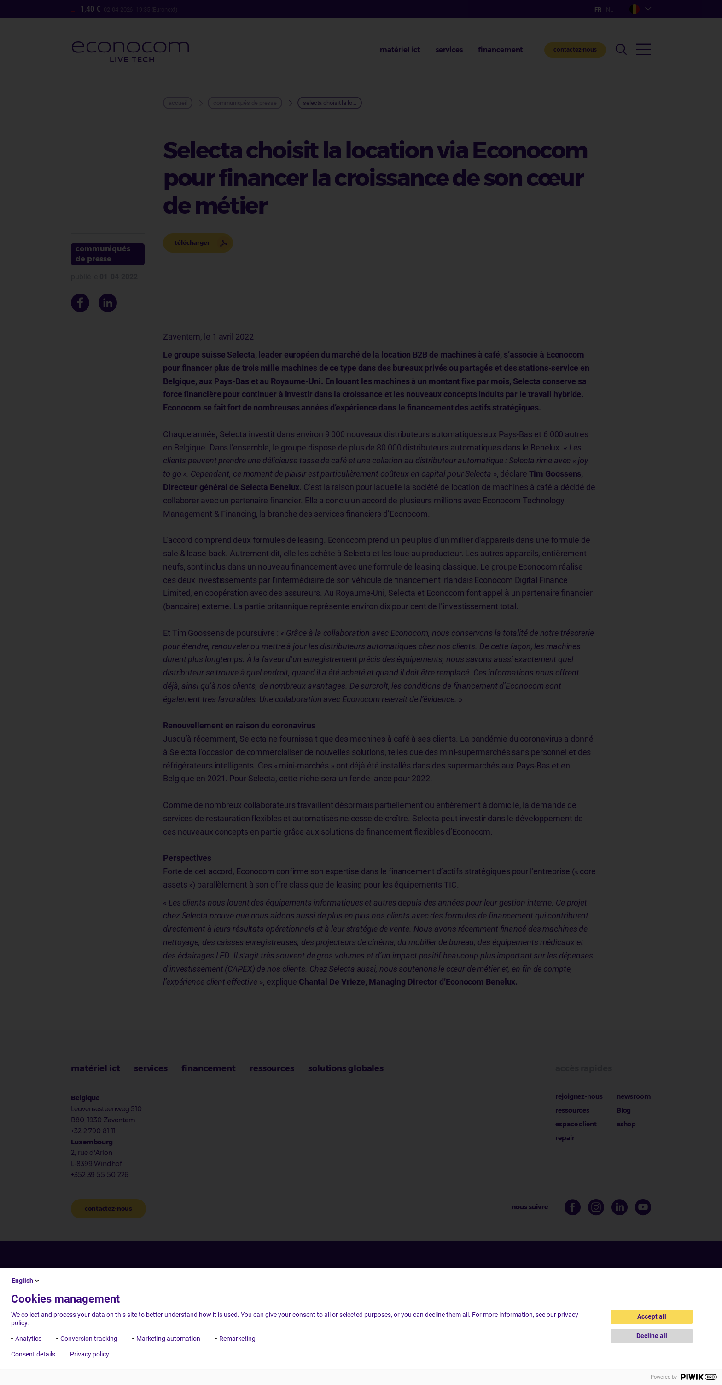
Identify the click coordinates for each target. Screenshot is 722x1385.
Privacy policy (89, 1354)
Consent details (33, 1354)
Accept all (651, 1316)
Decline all (651, 1335)
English (26, 1280)
